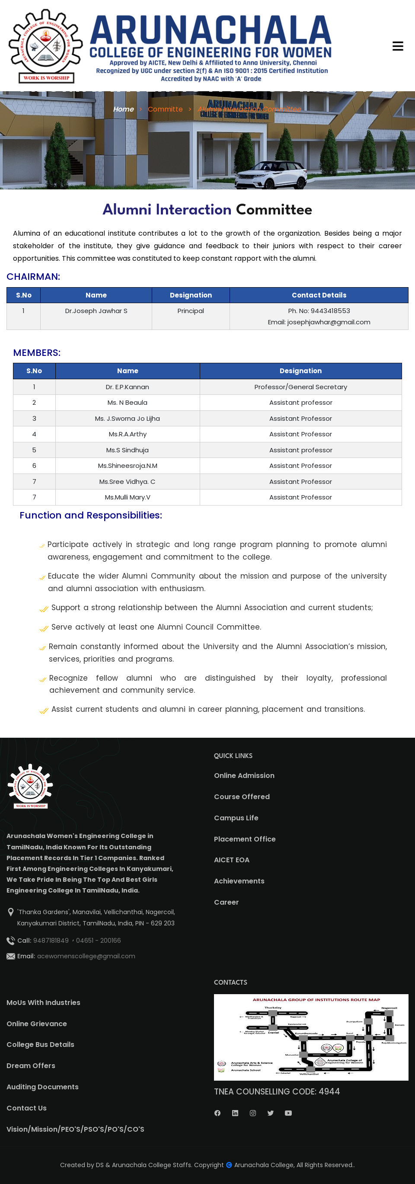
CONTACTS (230, 983)
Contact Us (26, 1108)
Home (122, 109)
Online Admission (244, 776)
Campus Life (236, 818)
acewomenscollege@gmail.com (86, 956)
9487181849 (51, 940)
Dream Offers (30, 1066)
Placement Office (245, 839)
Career (226, 902)
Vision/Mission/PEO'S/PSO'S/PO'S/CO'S (75, 1129)
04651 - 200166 (98, 940)
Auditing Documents (42, 1087)
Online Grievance (36, 1024)
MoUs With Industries (43, 1003)
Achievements (239, 881)
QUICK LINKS (233, 756)
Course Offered (242, 797)
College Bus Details (40, 1045)
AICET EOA (231, 860)
